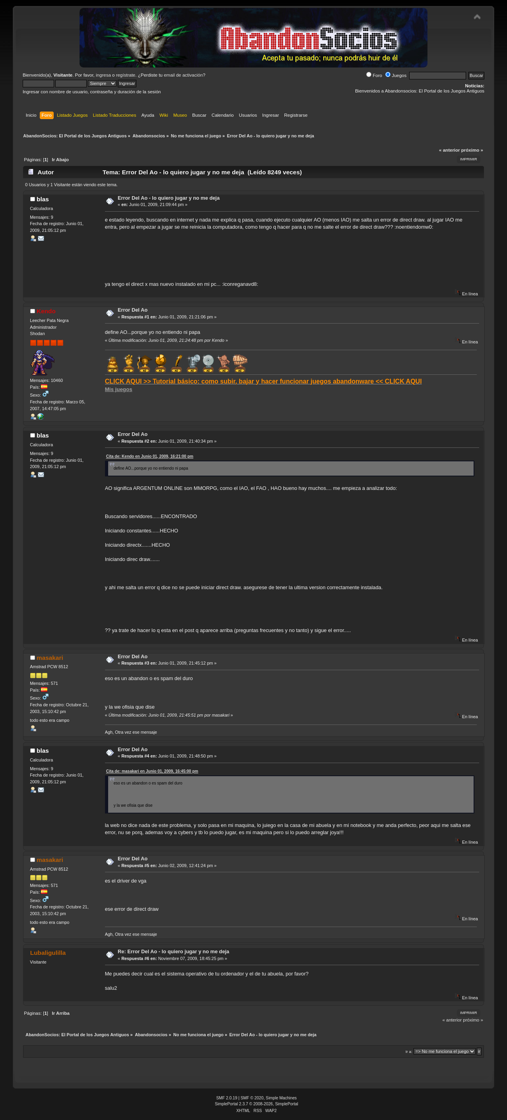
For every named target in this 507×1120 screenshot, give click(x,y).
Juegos (395, 75)
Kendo (46, 311)
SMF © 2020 (252, 1098)
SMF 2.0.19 (226, 1098)
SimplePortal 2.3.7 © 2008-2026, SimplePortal (256, 1104)
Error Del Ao (133, 310)
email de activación (183, 75)
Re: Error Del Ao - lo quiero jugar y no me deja (173, 951)
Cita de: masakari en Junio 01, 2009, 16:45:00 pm (152, 771)
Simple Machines (281, 1098)
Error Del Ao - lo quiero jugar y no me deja (169, 198)
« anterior (449, 150)
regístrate (126, 75)
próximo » (472, 150)
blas (43, 199)
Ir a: (409, 1051)
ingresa (103, 75)
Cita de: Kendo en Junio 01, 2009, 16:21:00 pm (150, 456)
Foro (374, 75)
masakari (50, 657)
